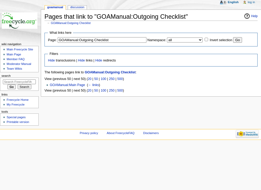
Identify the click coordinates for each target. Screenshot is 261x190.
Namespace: (156, 40)
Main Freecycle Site (20, 49)
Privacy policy (89, 133)
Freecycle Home (17, 99)
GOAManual (55, 7)
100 (103, 79)
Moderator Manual (19, 63)
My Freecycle (15, 104)
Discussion (77, 7)
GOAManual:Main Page (67, 85)
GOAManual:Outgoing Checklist (71, 23)
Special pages (16, 117)
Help (254, 16)
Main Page (14, 54)
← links (93, 85)
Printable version (18, 122)
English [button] (233, 2)
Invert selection (221, 40)
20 (89, 79)
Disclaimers (151, 133)
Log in (251, 2)
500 (120, 79)
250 (112, 79)
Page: (52, 40)
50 (96, 79)
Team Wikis (14, 68)
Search (6, 75)
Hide (51, 60)
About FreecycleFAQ (120, 133)
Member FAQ (15, 59)
